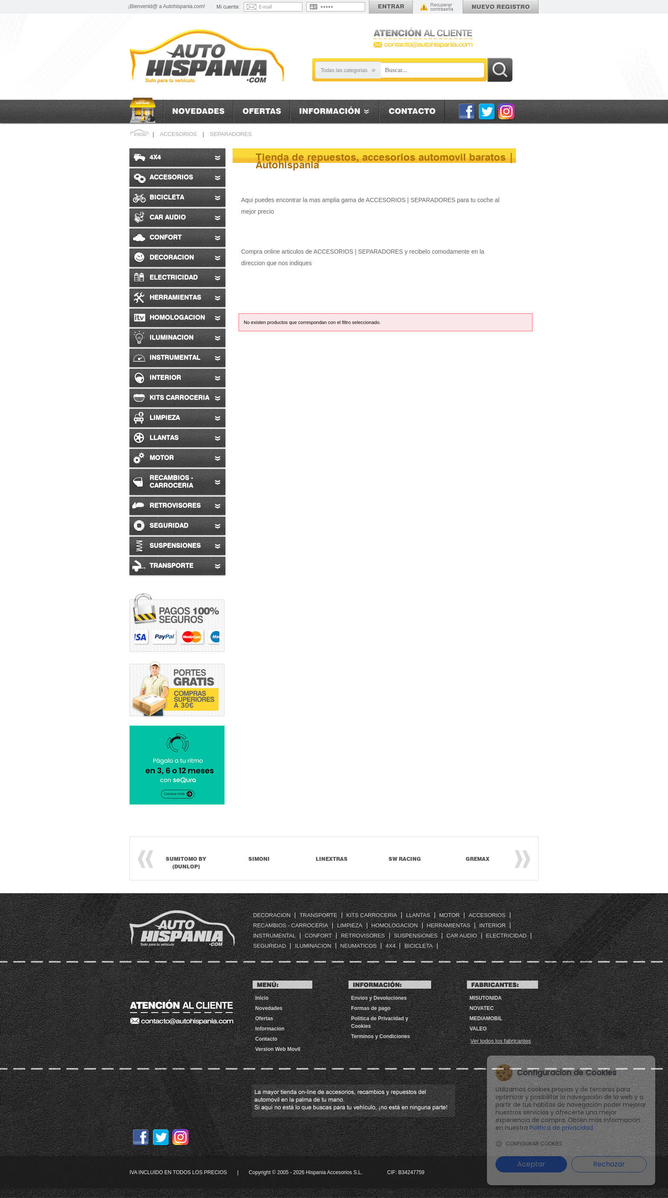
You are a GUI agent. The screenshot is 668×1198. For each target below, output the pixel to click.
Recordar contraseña (436, 7)
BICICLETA (418, 946)
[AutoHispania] (207, 56)
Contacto (412, 111)
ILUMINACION (313, 946)
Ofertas (261, 111)
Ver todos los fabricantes (500, 1041)
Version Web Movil (277, 1049)
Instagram (506, 111)
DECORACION (272, 915)
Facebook (466, 111)
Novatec (481, 1008)
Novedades (198, 111)
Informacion (334, 111)
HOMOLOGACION (394, 925)
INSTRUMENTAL (274, 935)
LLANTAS (418, 915)
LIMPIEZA (349, 925)
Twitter (486, 111)
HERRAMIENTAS (448, 925)
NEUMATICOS (358, 946)
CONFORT (318, 935)
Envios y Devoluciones (379, 998)
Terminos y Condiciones (380, 1036)
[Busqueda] (432, 70)
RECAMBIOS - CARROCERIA (290, 925)
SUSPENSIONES (416, 935)
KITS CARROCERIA (371, 915)
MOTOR (449, 915)
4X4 (390, 946)
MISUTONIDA (485, 998)
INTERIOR (492, 925)
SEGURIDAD (269, 946)
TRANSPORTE (318, 915)
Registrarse (500, 7)
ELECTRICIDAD (506, 935)
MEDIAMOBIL (485, 1018)
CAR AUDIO (461, 935)
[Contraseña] (341, 7)
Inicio (146, 111)
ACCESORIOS (487, 915)
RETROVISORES (363, 935)
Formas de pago (371, 1008)
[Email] (279, 7)
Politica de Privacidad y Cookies (379, 1022)
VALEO (478, 1029)
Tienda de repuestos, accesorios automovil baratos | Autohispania (182, 928)
